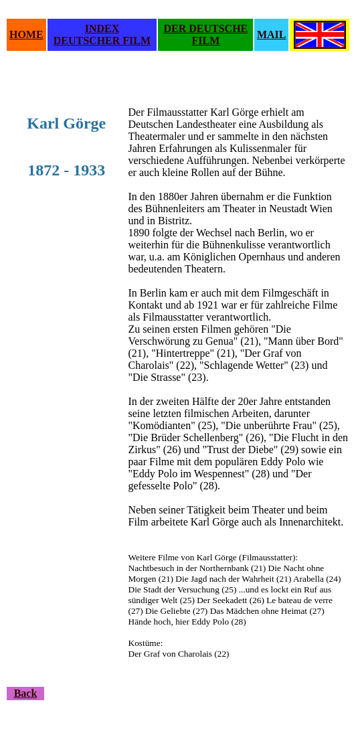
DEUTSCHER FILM (102, 40)
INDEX (102, 28)
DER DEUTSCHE (205, 28)
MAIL (271, 34)
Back (25, 693)
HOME (26, 34)
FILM (205, 40)
